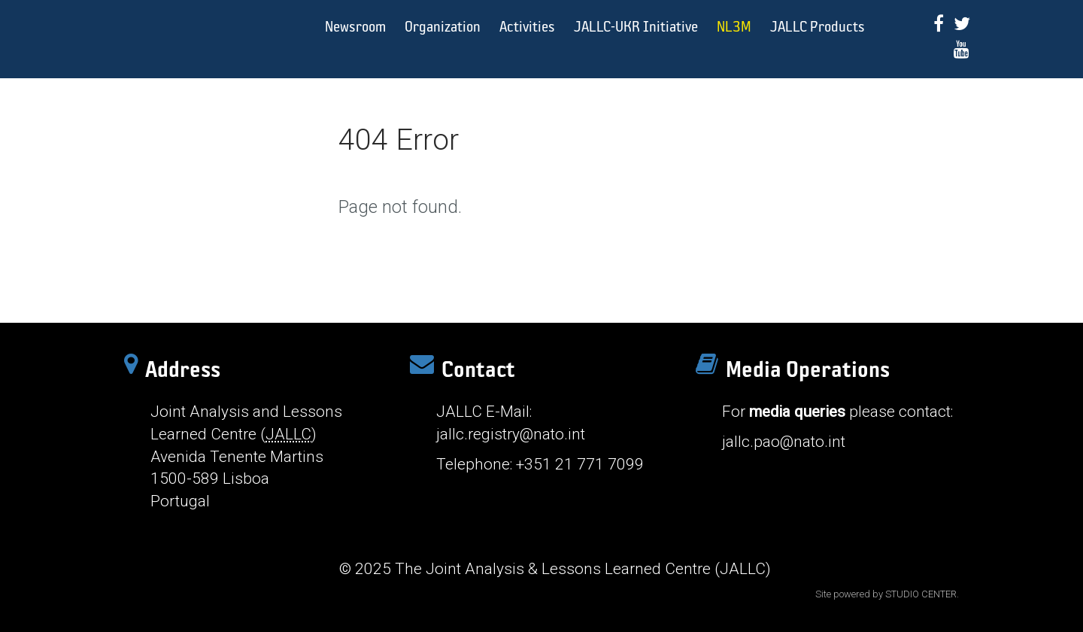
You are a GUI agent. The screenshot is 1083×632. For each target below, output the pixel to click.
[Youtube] (961, 49)
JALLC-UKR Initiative (636, 26)
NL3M (734, 26)
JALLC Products (817, 26)
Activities (527, 26)
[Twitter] (962, 24)
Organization (443, 26)
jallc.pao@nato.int (783, 442)
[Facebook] (938, 24)
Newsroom (355, 26)
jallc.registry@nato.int (510, 434)
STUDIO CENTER (921, 594)
